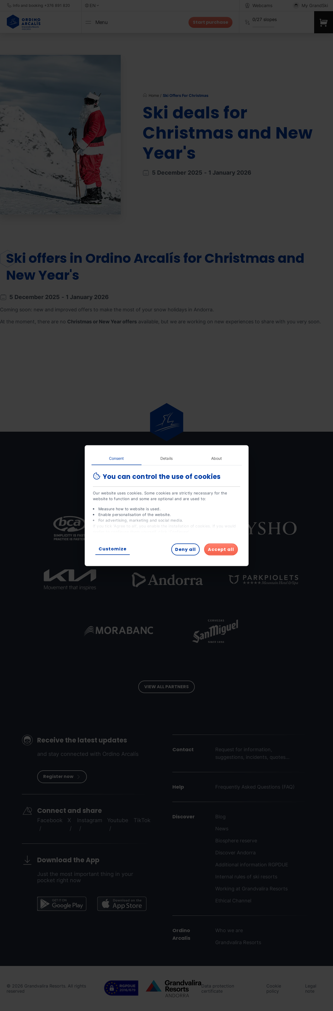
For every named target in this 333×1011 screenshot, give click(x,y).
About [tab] (216, 458)
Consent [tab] (116, 458)
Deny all (185, 549)
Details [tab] (166, 458)
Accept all (221, 549)
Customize (112, 548)
